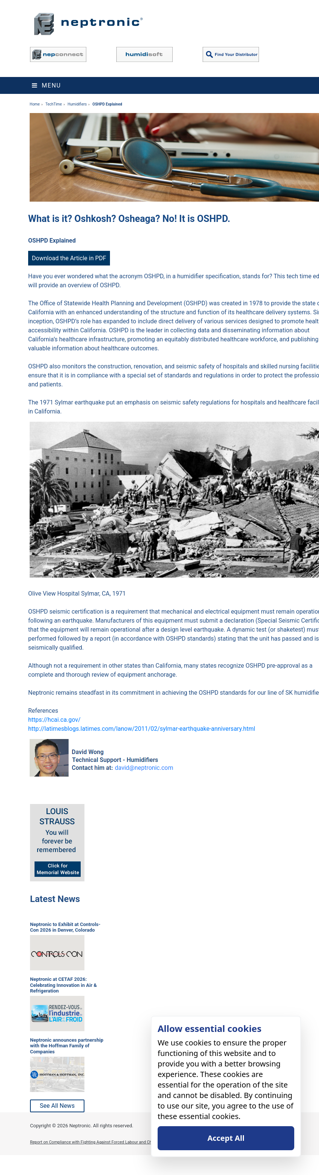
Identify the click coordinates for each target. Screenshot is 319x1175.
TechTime (53, 104)
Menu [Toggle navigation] (46, 85)
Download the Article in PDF (69, 258)
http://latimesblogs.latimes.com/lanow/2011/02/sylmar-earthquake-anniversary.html (141, 728)
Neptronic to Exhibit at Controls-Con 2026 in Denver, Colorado (65, 927)
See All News (57, 1105)
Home (35, 104)
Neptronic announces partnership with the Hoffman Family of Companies (66, 1045)
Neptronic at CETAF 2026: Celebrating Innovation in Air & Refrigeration (63, 985)
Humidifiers (77, 104)
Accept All (226, 1138)
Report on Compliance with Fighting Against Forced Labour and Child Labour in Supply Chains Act (119, 1142)
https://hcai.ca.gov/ (54, 719)
